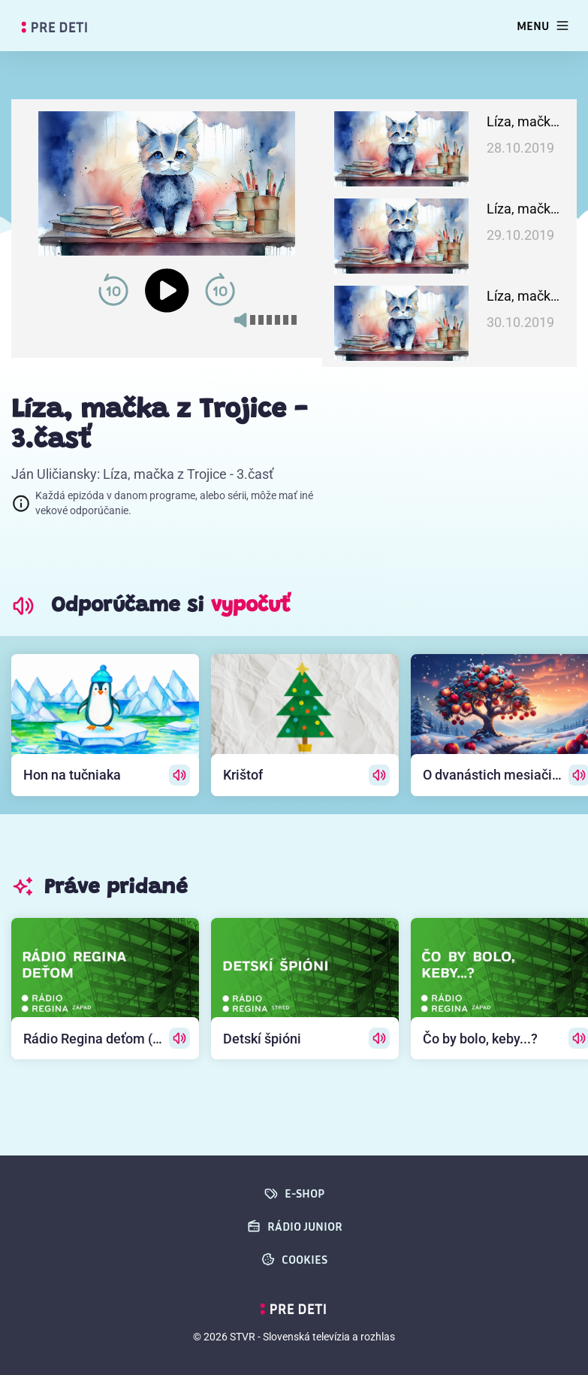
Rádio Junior (294, 1226)
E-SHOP (294, 1193)
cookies (294, 1259)
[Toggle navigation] (543, 25)
